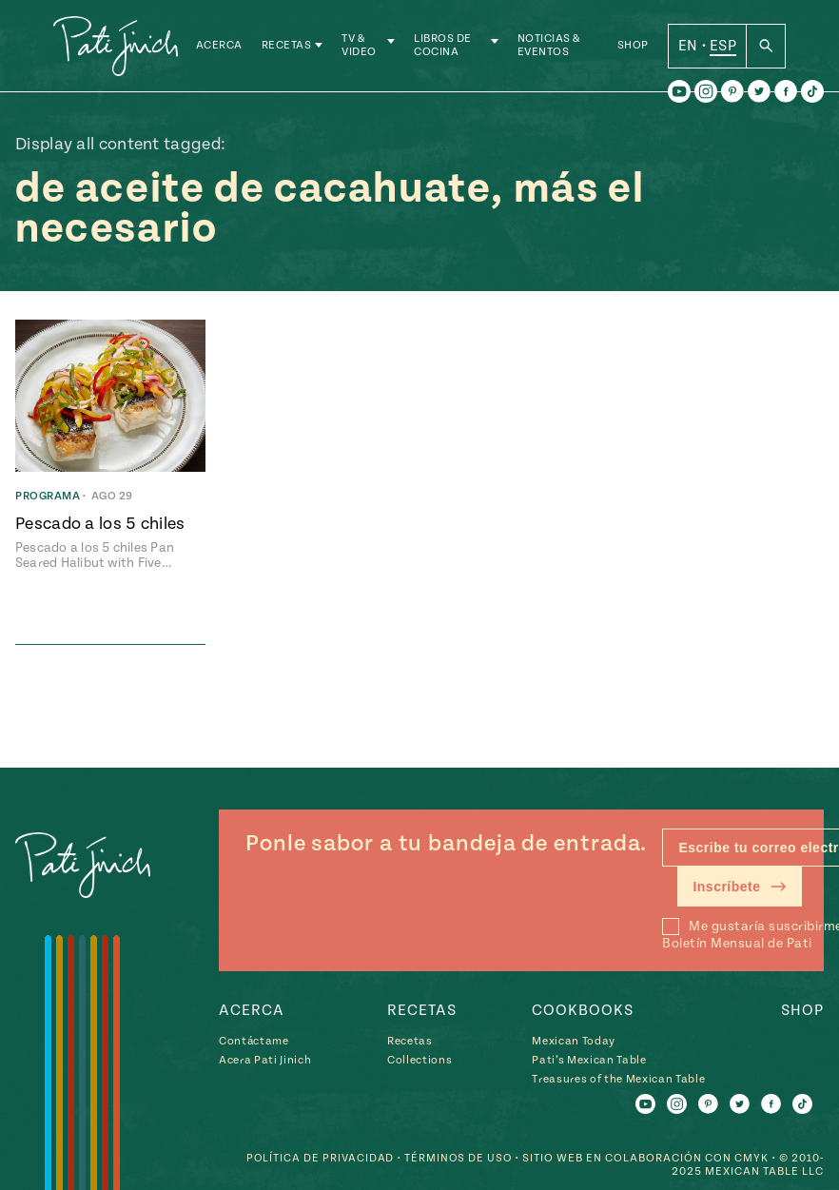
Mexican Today (573, 1041)
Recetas (290, 47)
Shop (633, 47)
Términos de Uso (457, 1158)
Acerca (223, 47)
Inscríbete (740, 886)
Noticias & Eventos (549, 47)
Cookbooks (583, 1010)
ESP (723, 46)
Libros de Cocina (446, 47)
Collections (419, 1060)
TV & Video (363, 47)
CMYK (751, 1158)
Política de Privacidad (317, 1158)
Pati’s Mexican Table (589, 1060)
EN (688, 46)
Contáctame (254, 1041)
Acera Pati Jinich (265, 1060)
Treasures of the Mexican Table (618, 1079)
